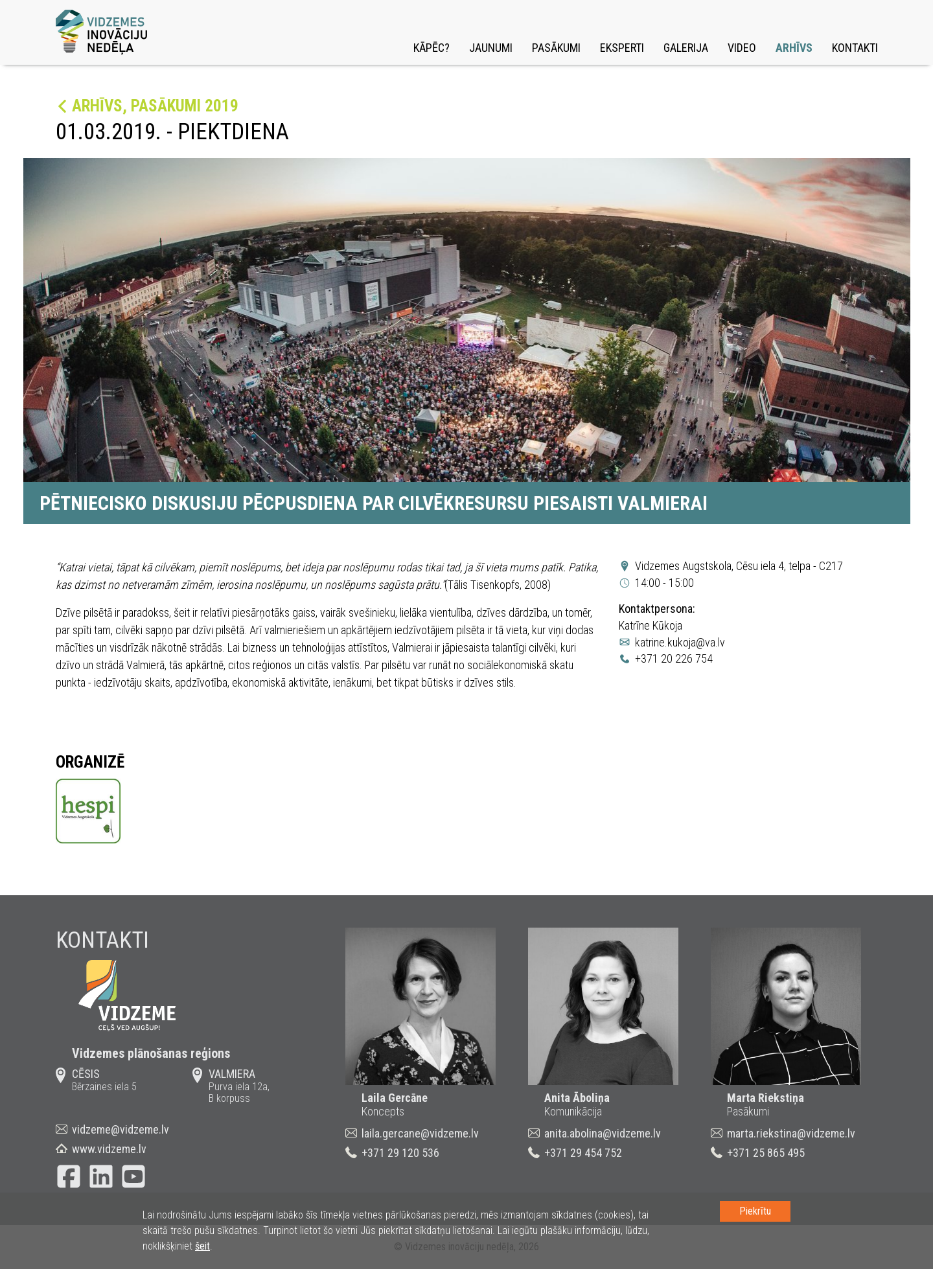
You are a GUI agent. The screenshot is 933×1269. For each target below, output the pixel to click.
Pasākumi (556, 47)
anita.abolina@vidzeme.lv (602, 1133)
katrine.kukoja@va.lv (680, 642)
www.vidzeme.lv (109, 1149)
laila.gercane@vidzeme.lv (420, 1133)
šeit (202, 1246)
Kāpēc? (431, 47)
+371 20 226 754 (674, 658)
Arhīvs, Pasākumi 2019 (155, 106)
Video (742, 47)
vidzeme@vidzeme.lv (120, 1129)
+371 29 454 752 (583, 1153)
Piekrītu (755, 1211)
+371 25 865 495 (766, 1153)
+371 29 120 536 (400, 1153)
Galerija (685, 47)
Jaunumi (491, 47)
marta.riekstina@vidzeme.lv (791, 1133)
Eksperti (622, 47)
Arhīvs (794, 47)
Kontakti (855, 47)
